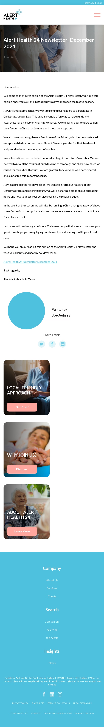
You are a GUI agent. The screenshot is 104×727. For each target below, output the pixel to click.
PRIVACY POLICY (20, 703)
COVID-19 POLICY (19, 713)
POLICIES (35, 713)
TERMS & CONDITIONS (59, 703)
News (52, 663)
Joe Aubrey (61, 315)
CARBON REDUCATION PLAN (58, 713)
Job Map (52, 629)
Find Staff (22, 407)
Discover (22, 469)
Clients (52, 596)
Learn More (22, 531)
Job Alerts (52, 637)
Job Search (52, 621)
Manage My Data (84, 713)
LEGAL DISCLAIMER (82, 703)
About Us (52, 580)
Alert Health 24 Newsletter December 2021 (30, 261)
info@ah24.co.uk (93, 2)
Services (52, 588)
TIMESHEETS (38, 703)
